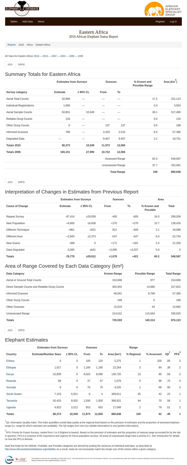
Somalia (11, 387)
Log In (173, 21)
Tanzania (11, 400)
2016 (36, 56)
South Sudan (14, 394)
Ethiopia (11, 367)
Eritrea (10, 360)
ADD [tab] (10, 64)
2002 (62, 56)
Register (160, 21)
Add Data (27, 21)
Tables (13, 21)
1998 (71, 56)
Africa (30, 44)
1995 (80, 56)
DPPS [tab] (21, 64)
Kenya (10, 374)
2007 (54, 56)
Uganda (11, 407)
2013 (45, 56)
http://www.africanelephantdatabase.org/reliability (30, 449)
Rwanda (11, 380)
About (41, 21)
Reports (11, 44)
